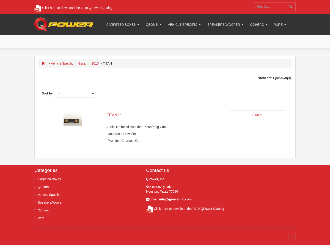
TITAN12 (114, 115)
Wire (278, 24)
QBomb (152, 24)
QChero (257, 24)
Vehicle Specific (182, 24)
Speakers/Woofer (223, 24)
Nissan (82, 63)
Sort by (47, 93)
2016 (95, 63)
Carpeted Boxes (121, 24)
